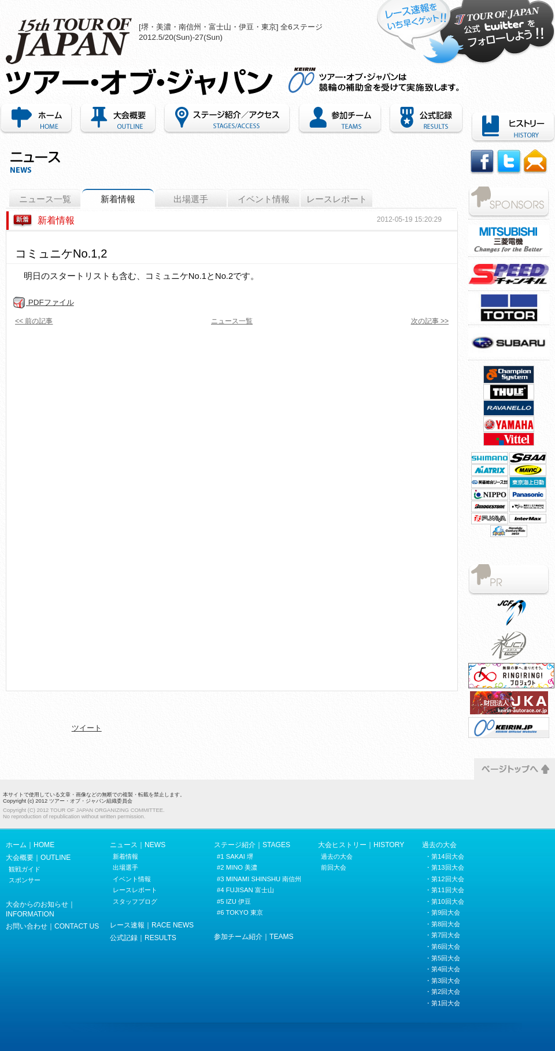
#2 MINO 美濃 (237, 867)
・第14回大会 (444, 856)
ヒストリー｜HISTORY (511, 128)
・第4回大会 (442, 969)
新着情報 (118, 199)
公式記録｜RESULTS (143, 938)
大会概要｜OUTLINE (118, 119)
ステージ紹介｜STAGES (252, 845)
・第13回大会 (444, 867)
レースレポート (336, 199)
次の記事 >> (430, 321)
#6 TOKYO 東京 (240, 912)
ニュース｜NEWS (137, 845)
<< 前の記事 (34, 321)
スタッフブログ (135, 901)
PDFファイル (43, 302)
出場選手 (190, 199)
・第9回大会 (442, 912)
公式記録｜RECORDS (426, 119)
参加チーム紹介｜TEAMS (340, 119)
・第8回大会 (442, 923)
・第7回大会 (442, 934)
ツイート (87, 728)
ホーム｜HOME (38, 119)
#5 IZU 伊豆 (234, 901)
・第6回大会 (442, 946)
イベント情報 (264, 199)
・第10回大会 (444, 901)
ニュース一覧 (45, 199)
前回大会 (333, 867)
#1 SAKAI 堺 (235, 856)
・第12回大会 (444, 878)
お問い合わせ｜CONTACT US (52, 926)
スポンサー (24, 880)
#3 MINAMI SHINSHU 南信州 (259, 878)
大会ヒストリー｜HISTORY (361, 845)
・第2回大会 (442, 991)
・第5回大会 (442, 958)
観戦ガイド (24, 869)
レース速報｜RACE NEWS (152, 925)
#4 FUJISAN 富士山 (245, 889)
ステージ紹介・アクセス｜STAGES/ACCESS (227, 119)
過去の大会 (337, 856)
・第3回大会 (442, 980)
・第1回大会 (442, 1003)
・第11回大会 (444, 889)
